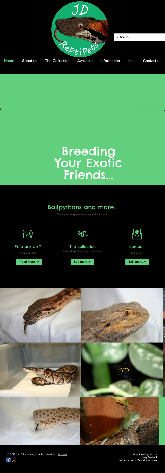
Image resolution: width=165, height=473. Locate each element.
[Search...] (139, 37)
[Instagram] (14, 460)
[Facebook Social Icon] (8, 460)
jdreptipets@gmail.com (145, 454)
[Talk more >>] (137, 262)
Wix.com (62, 454)
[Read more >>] (29, 262)
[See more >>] (82, 262)
